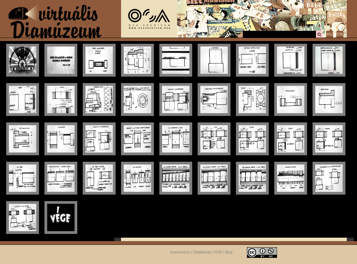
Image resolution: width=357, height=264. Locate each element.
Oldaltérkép (202, 252)
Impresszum (180, 252)
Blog (228, 252)
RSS (218, 252)
